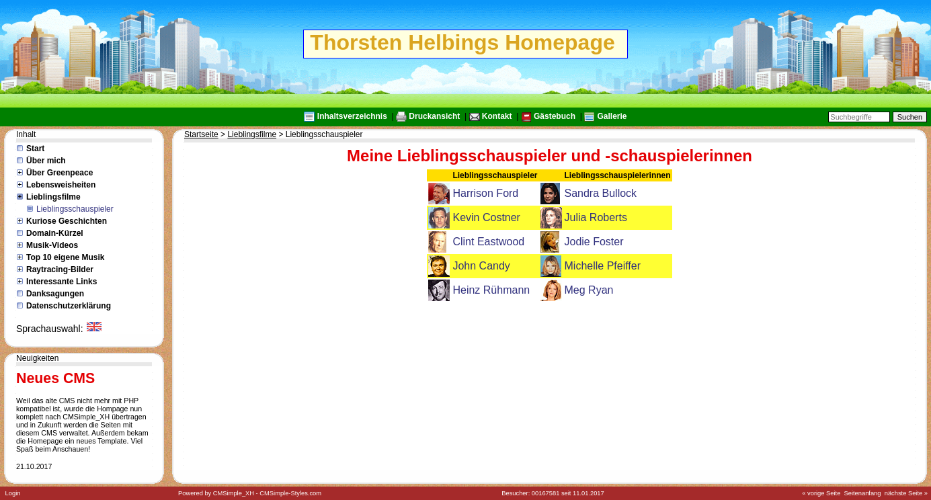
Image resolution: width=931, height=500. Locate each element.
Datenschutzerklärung (68, 305)
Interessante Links (61, 281)
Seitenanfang (862, 493)
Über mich (46, 160)
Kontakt (497, 116)
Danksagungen (55, 293)
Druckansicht (434, 116)
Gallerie (611, 116)
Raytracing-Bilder (59, 269)
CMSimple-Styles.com (290, 493)
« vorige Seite (821, 493)
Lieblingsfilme (53, 197)
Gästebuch (554, 116)
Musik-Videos (52, 245)
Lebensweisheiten (60, 185)
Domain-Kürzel (54, 233)
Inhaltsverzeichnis (352, 116)
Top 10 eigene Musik (65, 257)
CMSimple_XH (233, 493)
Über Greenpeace (59, 172)
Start (35, 148)
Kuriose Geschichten (66, 221)
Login (13, 493)
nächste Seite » (906, 493)
